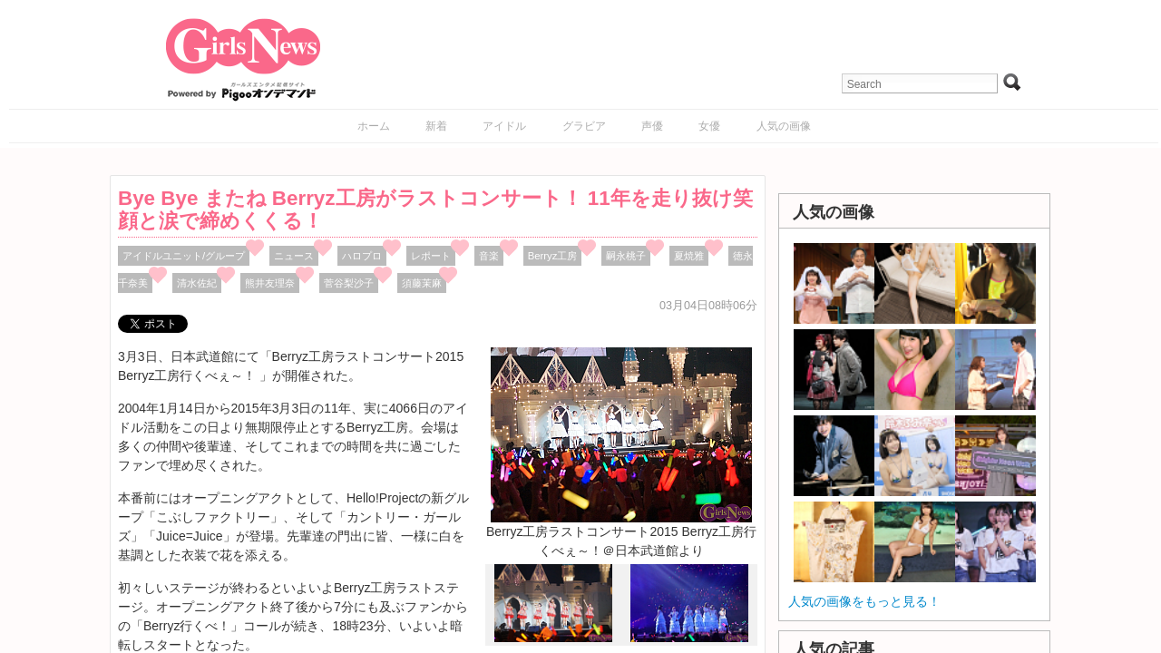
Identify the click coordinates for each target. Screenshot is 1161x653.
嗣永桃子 (626, 255)
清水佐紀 (197, 283)
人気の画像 (783, 126)
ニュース (294, 255)
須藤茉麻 (422, 283)
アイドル (504, 126)
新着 (436, 126)
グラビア (584, 126)
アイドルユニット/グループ (183, 255)
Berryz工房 (553, 255)
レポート (431, 255)
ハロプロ (362, 255)
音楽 (489, 255)
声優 (652, 126)
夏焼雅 (689, 255)
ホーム (373, 126)
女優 (709, 126)
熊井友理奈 (270, 283)
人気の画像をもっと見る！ (864, 601)
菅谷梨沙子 (349, 283)
